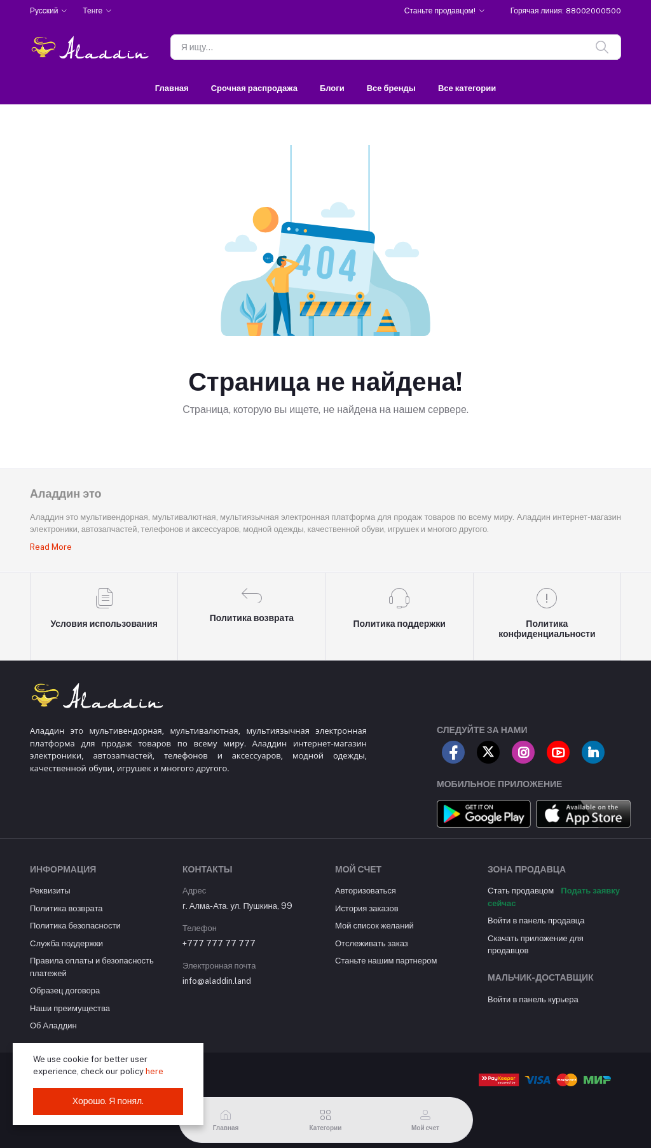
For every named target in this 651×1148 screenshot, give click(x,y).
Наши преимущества (70, 1008)
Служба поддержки (66, 943)
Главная (172, 88)
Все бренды (391, 88)
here (154, 1071)
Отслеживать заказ (371, 943)
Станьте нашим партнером (386, 960)
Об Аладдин (53, 1025)
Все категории (467, 88)
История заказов (367, 908)
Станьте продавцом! (440, 10)
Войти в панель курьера (533, 999)
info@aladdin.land (216, 981)
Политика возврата (66, 908)
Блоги (332, 88)
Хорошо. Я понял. (108, 1101)
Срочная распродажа (254, 88)
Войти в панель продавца (536, 920)
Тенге (92, 10)
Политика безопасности (75, 925)
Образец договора (65, 990)
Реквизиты (50, 890)
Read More (51, 547)
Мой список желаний (374, 925)
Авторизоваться (365, 890)
